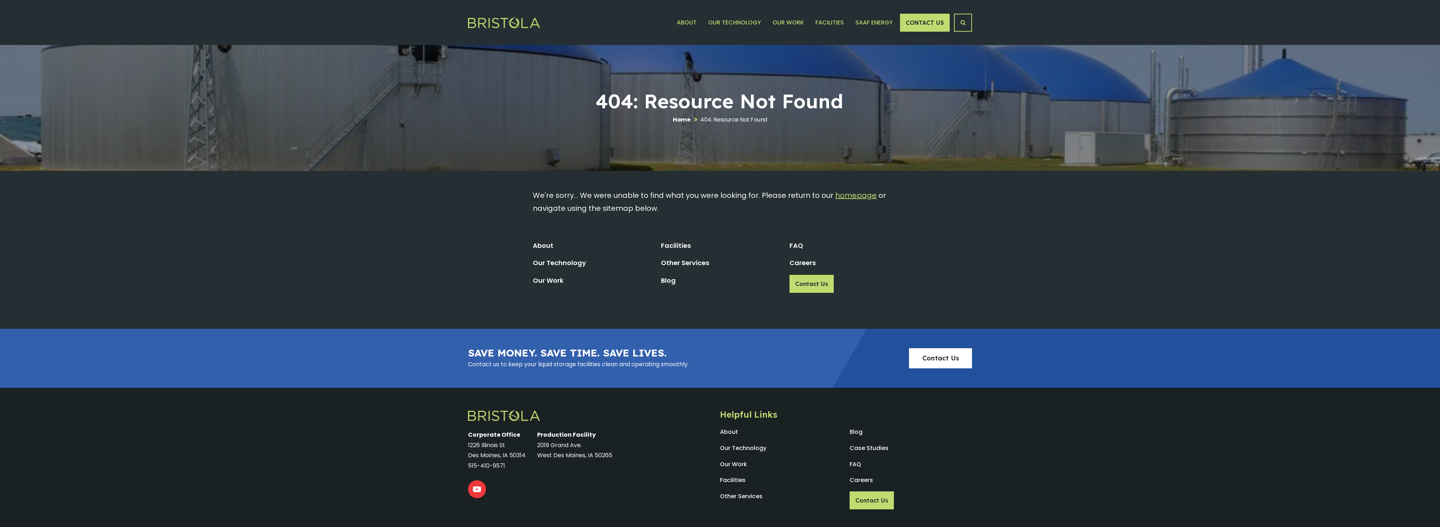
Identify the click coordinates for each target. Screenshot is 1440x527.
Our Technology (734, 22)
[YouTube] (477, 489)
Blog (668, 280)
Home (681, 119)
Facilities (829, 22)
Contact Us (925, 22)
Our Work (788, 22)
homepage (856, 195)
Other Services (685, 262)
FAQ (796, 245)
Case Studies (869, 448)
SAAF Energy (874, 22)
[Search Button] (963, 23)
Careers (802, 262)
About (687, 22)
